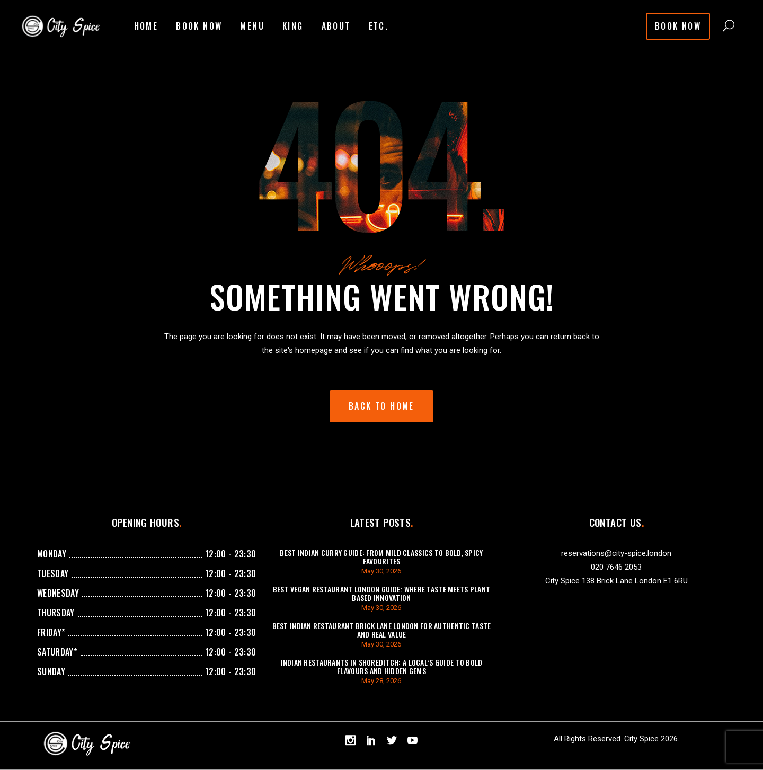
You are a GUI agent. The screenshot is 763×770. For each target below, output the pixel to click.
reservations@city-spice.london (616, 553)
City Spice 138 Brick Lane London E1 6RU (616, 581)
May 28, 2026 (381, 681)
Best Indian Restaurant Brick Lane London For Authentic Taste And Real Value (381, 630)
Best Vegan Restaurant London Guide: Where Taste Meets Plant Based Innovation (382, 593)
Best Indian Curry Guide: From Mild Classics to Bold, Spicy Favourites (381, 557)
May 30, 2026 (381, 571)
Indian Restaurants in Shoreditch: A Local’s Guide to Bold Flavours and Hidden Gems (382, 666)
